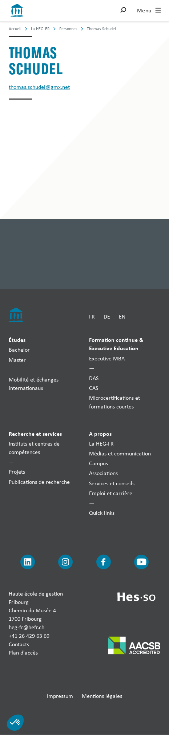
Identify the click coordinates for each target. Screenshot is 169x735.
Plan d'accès (23, 652)
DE (107, 316)
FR (92, 316)
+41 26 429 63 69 (29, 635)
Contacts (19, 644)
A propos (100, 433)
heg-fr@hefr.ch (26, 627)
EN (122, 316)
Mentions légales (102, 696)
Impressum (60, 696)
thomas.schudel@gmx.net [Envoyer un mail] (39, 87)
